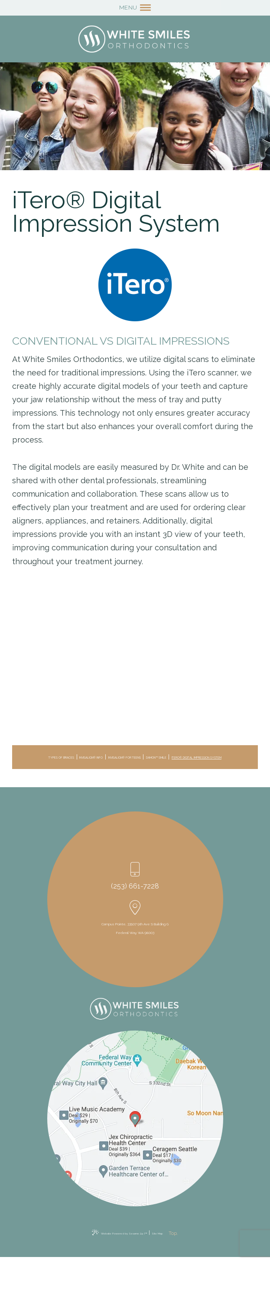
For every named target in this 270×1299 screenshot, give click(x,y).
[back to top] (200, 1274)
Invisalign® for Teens (191, 759)
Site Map (170, 1275)
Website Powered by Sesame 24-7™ (112, 1275)
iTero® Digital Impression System (160, 769)
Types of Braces (68, 759)
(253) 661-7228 (135, 897)
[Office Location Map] (134, 1157)
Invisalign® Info (124, 759)
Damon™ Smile (80, 769)
